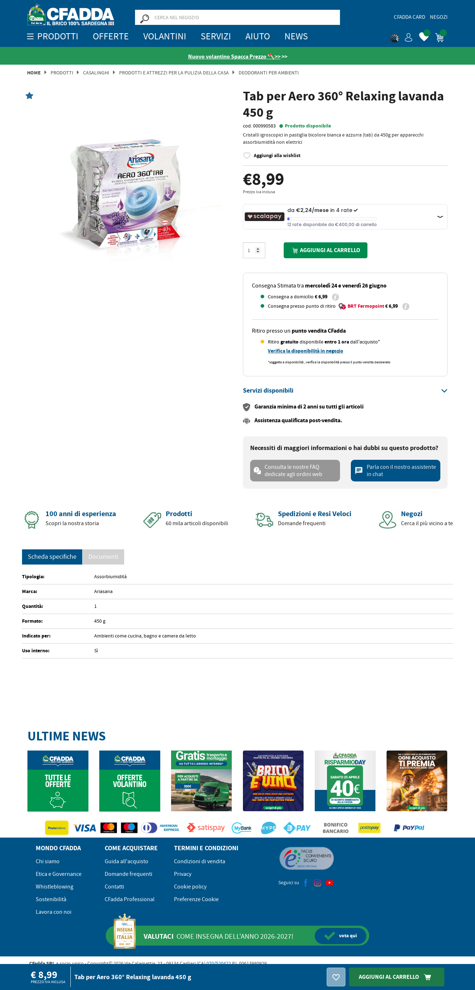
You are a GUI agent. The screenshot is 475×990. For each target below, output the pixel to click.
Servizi (216, 36)
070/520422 (218, 963)
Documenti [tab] (103, 557)
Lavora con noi (53, 912)
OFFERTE (111, 36)
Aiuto (257, 36)
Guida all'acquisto (126, 861)
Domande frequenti (128, 874)
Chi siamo (48, 861)
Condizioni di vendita (199, 861)
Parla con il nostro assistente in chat (395, 470)
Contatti (114, 886)
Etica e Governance (59, 874)
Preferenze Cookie (196, 899)
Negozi (439, 17)
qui (340, 935)
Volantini (164, 36)
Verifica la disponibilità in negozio (305, 350)
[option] (129, 197)
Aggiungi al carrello (325, 250)
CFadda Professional (129, 899)
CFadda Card (409, 17)
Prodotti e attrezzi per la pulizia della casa (174, 72)
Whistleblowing (54, 886)
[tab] (345, 391)
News (296, 36)
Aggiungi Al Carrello (397, 977)
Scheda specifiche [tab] (52, 557)
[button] (401, 36)
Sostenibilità (51, 899)
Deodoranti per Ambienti (269, 72)
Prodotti (62, 72)
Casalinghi (96, 72)
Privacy (182, 874)
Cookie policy (190, 886)
